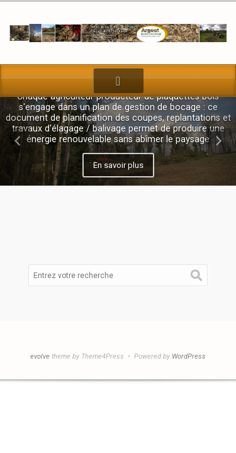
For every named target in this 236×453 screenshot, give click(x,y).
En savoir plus (118, 165)
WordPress (189, 356)
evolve (40, 356)
